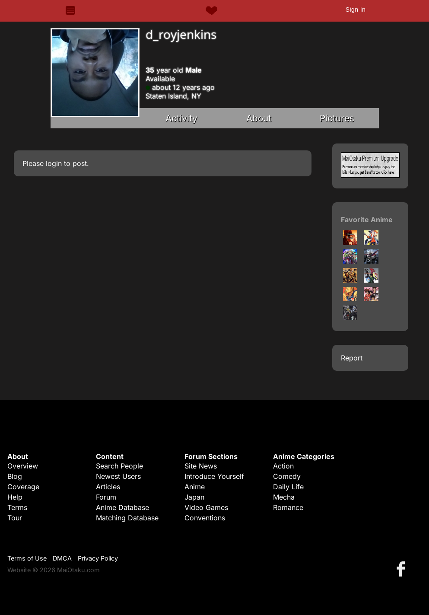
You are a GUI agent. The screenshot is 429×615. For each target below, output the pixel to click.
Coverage (23, 486)
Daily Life (288, 486)
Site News (200, 466)
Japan (194, 497)
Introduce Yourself (214, 476)
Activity (181, 118)
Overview (22, 466)
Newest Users (118, 476)
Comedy (287, 476)
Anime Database (122, 507)
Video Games (206, 507)
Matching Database (127, 517)
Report (351, 358)
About (258, 118)
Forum (106, 497)
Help (14, 497)
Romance (288, 507)
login (54, 163)
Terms (17, 507)
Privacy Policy (98, 558)
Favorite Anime (367, 219)
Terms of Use (27, 558)
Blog (14, 476)
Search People (119, 466)
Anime (194, 486)
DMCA (62, 558)
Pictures (337, 118)
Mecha (284, 497)
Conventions (204, 517)
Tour (14, 517)
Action (283, 466)
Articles (108, 486)
